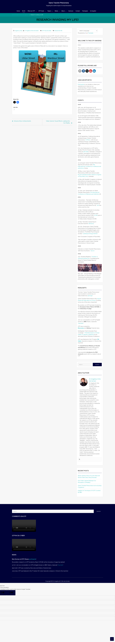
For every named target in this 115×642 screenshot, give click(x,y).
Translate (89, 33)
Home (18, 11)
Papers (49, 11)
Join (98, 205)
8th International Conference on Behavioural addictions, (89, 166)
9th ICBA (86, 151)
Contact (78, 11)
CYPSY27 (87, 140)
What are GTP (31, 11)
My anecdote (48, 30)
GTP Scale (41, 11)
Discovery (81, 328)
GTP (28, 14)
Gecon (93, 250)
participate (32, 559)
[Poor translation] (11, 592)
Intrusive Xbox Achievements (22, 121)
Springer (90, 295)
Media (56, 11)
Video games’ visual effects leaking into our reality (58, 122)
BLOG (23, 11)
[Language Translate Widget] (87, 30)
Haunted (80, 323)
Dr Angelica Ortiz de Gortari (32, 30)
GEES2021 (91, 223)
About (63, 11)
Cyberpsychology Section (90, 233)
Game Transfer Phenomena (59, 3)
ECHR (95, 215)
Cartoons (70, 11)
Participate (85, 11)
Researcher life (58, 30)
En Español (93, 11)
